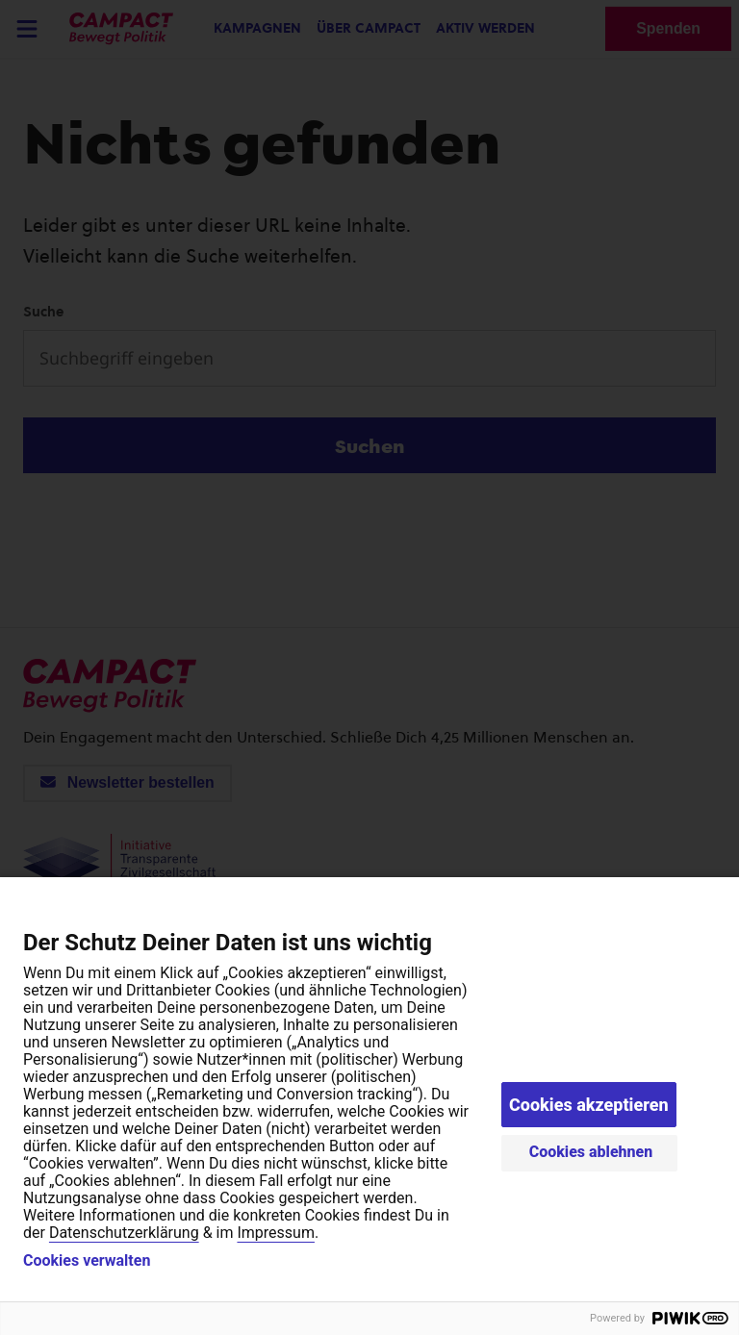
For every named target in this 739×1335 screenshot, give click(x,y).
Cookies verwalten (86, 1261)
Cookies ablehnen (591, 1152)
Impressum (276, 1232)
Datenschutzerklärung (124, 1232)
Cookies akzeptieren (589, 1105)
